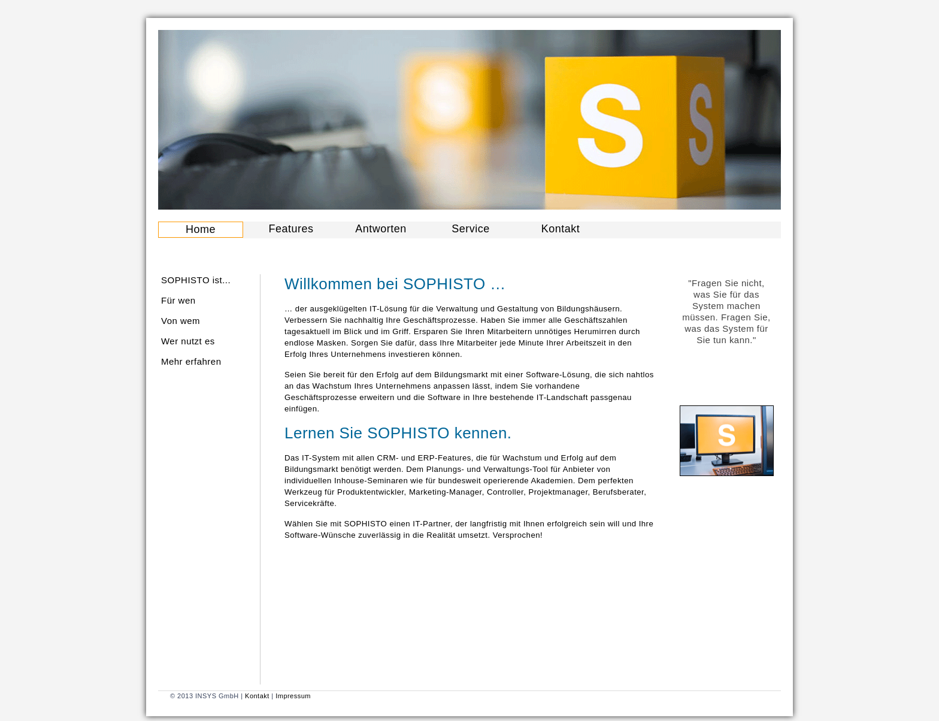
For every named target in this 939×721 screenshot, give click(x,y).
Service (470, 229)
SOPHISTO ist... (196, 280)
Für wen (178, 300)
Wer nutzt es (188, 341)
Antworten (380, 229)
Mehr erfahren (191, 361)
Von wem (180, 321)
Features (291, 229)
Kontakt (560, 229)
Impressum (293, 695)
